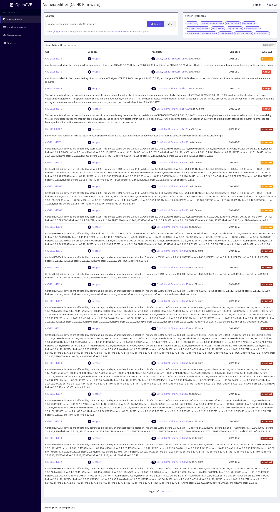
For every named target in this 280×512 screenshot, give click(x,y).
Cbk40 (159, 58)
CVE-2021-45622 (53, 301)
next (164, 491)
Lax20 (185, 129)
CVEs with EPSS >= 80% (211, 23)
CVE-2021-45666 (53, 210)
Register (272, 4)
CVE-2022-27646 (53, 108)
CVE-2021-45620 (53, 362)
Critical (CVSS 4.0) (243, 33)
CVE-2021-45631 (53, 250)
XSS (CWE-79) (225, 33)
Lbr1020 (186, 88)
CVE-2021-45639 (53, 226)
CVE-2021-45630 (53, 267)
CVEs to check (262, 33)
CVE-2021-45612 (53, 461)
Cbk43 (185, 58)
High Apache (249, 23)
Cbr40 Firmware (172, 88)
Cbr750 (186, 250)
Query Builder (59, 31)
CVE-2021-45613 (53, 437)
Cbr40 (160, 88)
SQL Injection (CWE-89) (197, 28)
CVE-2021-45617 (53, 393)
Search (156, 24)
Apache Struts (252, 28)
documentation (117, 31)
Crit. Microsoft (233, 23)
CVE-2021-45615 (53, 421)
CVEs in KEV (192, 23)
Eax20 (185, 162)
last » (169, 491)
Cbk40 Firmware (172, 58)
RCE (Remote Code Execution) (201, 33)
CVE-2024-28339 (53, 58)
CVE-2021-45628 (53, 284)
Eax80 (185, 142)
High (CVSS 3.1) (235, 28)
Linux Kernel (218, 28)
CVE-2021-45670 (53, 162)
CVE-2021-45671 (53, 142)
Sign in (257, 4)
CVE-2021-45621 (53, 328)
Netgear (96, 58)
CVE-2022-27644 (53, 88)
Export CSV (268, 44)
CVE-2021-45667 (53, 186)
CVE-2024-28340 (53, 71)
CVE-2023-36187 (53, 129)
